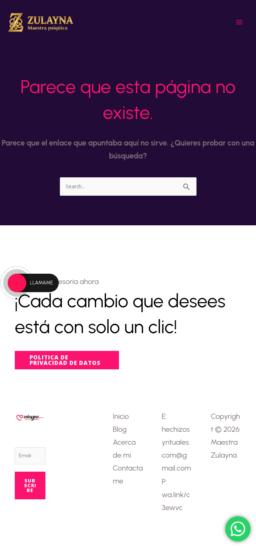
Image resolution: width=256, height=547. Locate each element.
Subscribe (30, 485)
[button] (67, 360)
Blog (119, 429)
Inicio (121, 416)
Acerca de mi (124, 448)
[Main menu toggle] (239, 22)
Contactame (128, 474)
